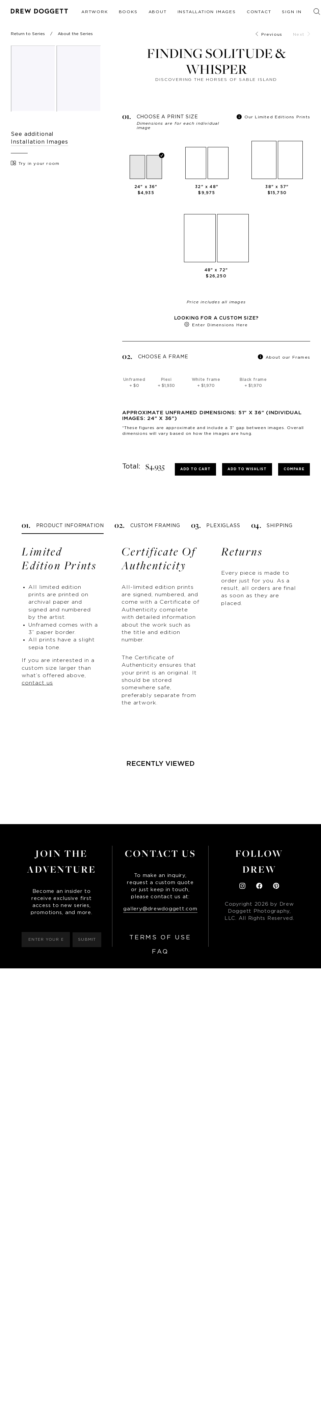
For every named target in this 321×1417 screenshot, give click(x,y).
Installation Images (207, 12)
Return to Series (28, 34)
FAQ (160, 952)
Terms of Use (160, 938)
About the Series (75, 34)
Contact (259, 12)
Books (128, 12)
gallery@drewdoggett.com (160, 908)
